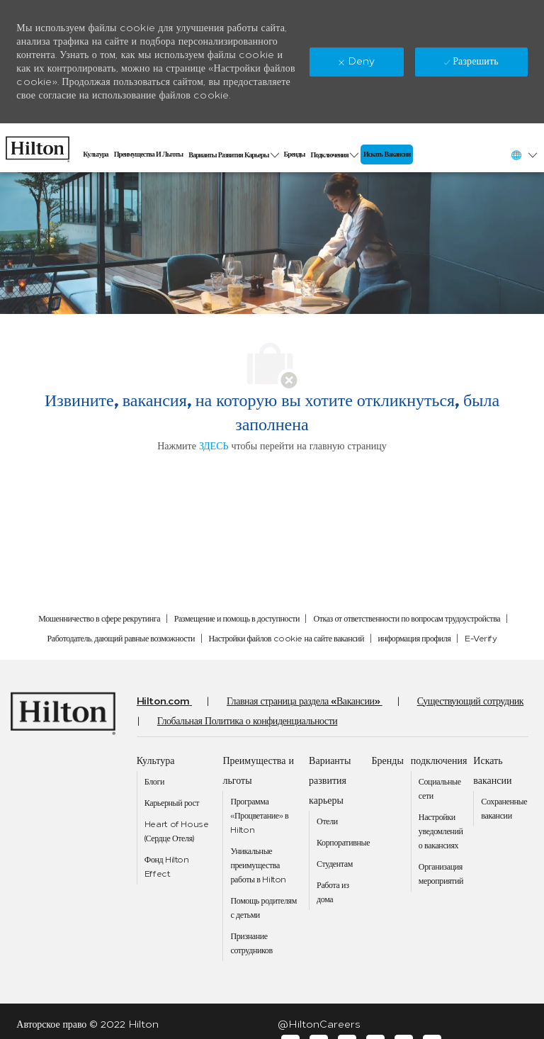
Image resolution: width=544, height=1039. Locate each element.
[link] (37, 145)
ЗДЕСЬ (214, 446)
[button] (523, 155)
